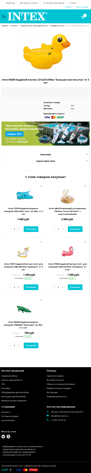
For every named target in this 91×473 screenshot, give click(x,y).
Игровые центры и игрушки (13, 400)
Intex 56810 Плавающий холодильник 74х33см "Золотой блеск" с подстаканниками (67, 211)
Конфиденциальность (57, 396)
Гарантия (10, 3)
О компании (8, 406)
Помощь (51, 370)
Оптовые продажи (9, 416)
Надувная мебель (9, 375)
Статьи (72, 3)
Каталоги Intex (7, 420)
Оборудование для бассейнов (15, 392)
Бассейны (5, 388)
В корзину (31, 229)
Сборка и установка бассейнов (61, 384)
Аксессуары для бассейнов (13, 396)
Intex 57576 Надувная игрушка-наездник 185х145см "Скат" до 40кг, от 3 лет (23, 211)
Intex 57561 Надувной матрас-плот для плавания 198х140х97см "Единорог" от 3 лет (23, 266)
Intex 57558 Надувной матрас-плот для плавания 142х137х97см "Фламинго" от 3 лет (67, 266)
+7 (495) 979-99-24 (58, 420)
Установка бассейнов (53, 3)
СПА (3, 384)
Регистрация (82, 7)
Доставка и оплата (29, 3)
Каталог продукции (12, 370)
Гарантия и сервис (55, 375)
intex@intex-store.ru (59, 415)
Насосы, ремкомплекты (12, 380)
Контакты (5, 412)
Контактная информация (61, 406)
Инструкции (52, 392)
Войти (68, 7)
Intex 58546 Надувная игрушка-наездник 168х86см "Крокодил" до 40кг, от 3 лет (23, 325)
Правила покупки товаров (59, 388)
